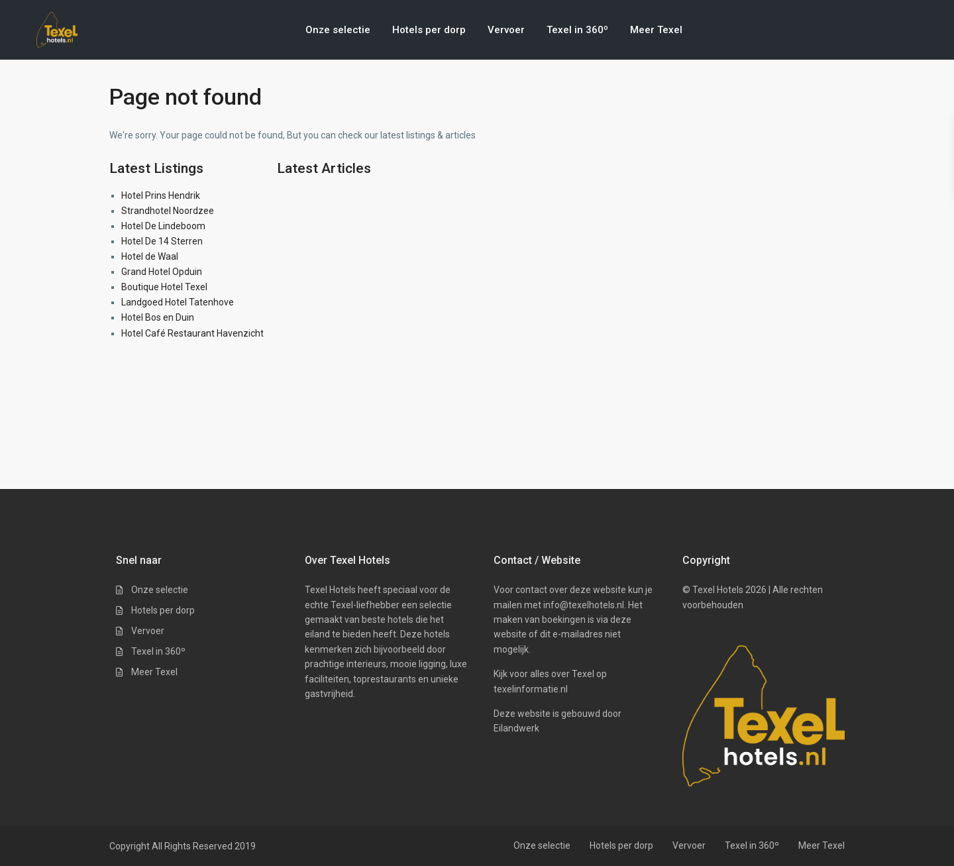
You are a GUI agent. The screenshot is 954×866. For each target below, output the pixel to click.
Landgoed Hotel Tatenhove (177, 302)
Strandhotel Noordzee (167, 210)
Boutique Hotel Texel (164, 287)
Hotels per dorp (429, 30)
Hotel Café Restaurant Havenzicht (192, 333)
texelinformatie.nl (531, 689)
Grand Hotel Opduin (161, 271)
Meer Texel (656, 30)
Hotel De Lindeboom (163, 226)
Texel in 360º (577, 30)
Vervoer (506, 30)
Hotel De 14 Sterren (162, 241)
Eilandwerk (516, 728)
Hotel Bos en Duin (157, 317)
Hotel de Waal (149, 256)
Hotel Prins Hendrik (160, 195)
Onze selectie (337, 30)
